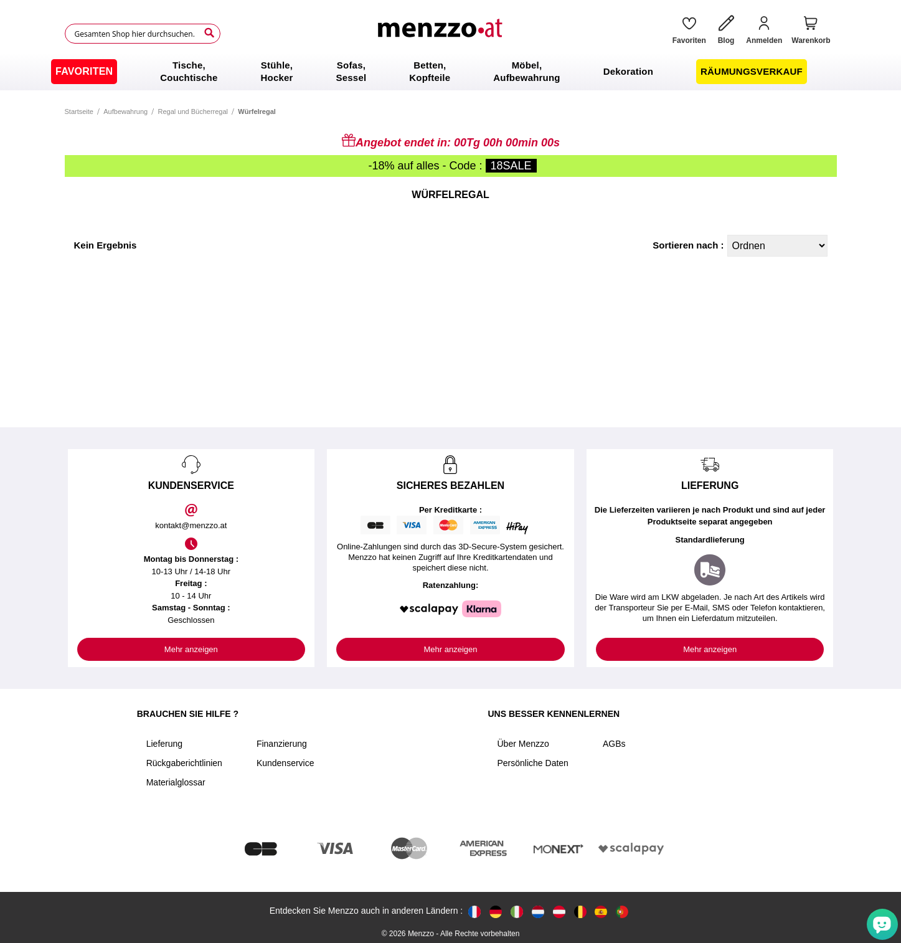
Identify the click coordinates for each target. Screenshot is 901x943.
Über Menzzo (523, 744)
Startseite (79, 111)
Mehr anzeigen (191, 649)
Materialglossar (175, 782)
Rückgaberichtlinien (184, 763)
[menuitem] (84, 71)
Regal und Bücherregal (193, 111)
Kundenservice (285, 763)
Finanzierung (282, 744)
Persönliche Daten (533, 763)
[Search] (209, 33)
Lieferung (164, 744)
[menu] (450, 71)
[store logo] (441, 33)
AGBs (614, 744)
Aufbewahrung (125, 111)
